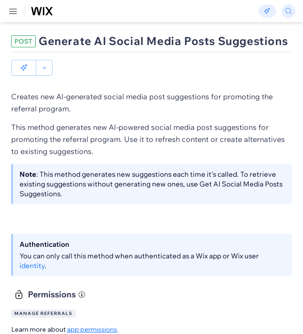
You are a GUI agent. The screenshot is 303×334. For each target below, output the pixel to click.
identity (32, 265)
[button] (24, 67)
